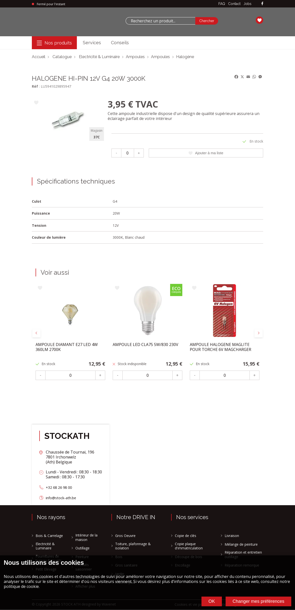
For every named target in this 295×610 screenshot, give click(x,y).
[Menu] (54, 42)
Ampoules (135, 56)
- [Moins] (116, 153)
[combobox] (160, 21)
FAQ (221, 4)
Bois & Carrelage (49, 536)
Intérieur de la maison (86, 538)
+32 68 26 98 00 (60, 488)
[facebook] (262, 4)
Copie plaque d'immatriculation (189, 546)
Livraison (232, 536)
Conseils (120, 42)
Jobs (247, 4)
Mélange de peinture (241, 544)
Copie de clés (185, 536)
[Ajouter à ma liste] (36, 103)
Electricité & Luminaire (99, 56)
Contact (234, 4)
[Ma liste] (259, 20)
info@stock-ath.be (63, 498)
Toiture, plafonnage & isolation (133, 546)
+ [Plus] (139, 153)
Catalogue (62, 56)
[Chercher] (206, 21)
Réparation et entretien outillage (243, 555)
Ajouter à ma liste (206, 153)
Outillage (82, 548)
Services (92, 42)
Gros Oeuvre (125, 536)
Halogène (185, 56)
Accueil (38, 56)
